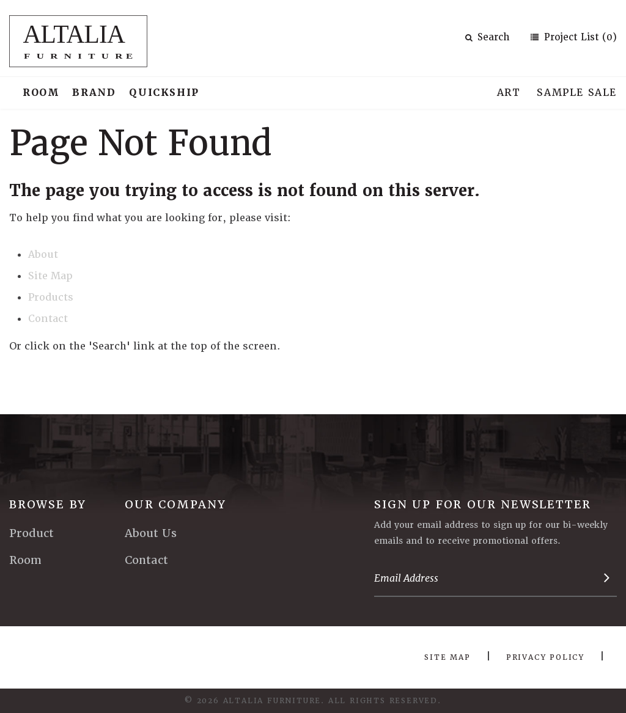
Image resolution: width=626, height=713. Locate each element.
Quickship (164, 92)
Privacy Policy (545, 657)
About (43, 254)
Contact (48, 318)
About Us (151, 533)
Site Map (50, 275)
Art (509, 92)
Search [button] (487, 37)
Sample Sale (577, 92)
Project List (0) (579, 37)
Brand (94, 92)
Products (50, 297)
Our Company (175, 504)
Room (41, 92)
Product (31, 533)
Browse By (47, 504)
